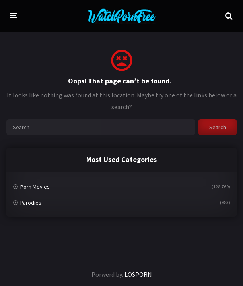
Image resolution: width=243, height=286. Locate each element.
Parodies (30, 202)
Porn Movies (35, 186)
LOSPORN (138, 274)
